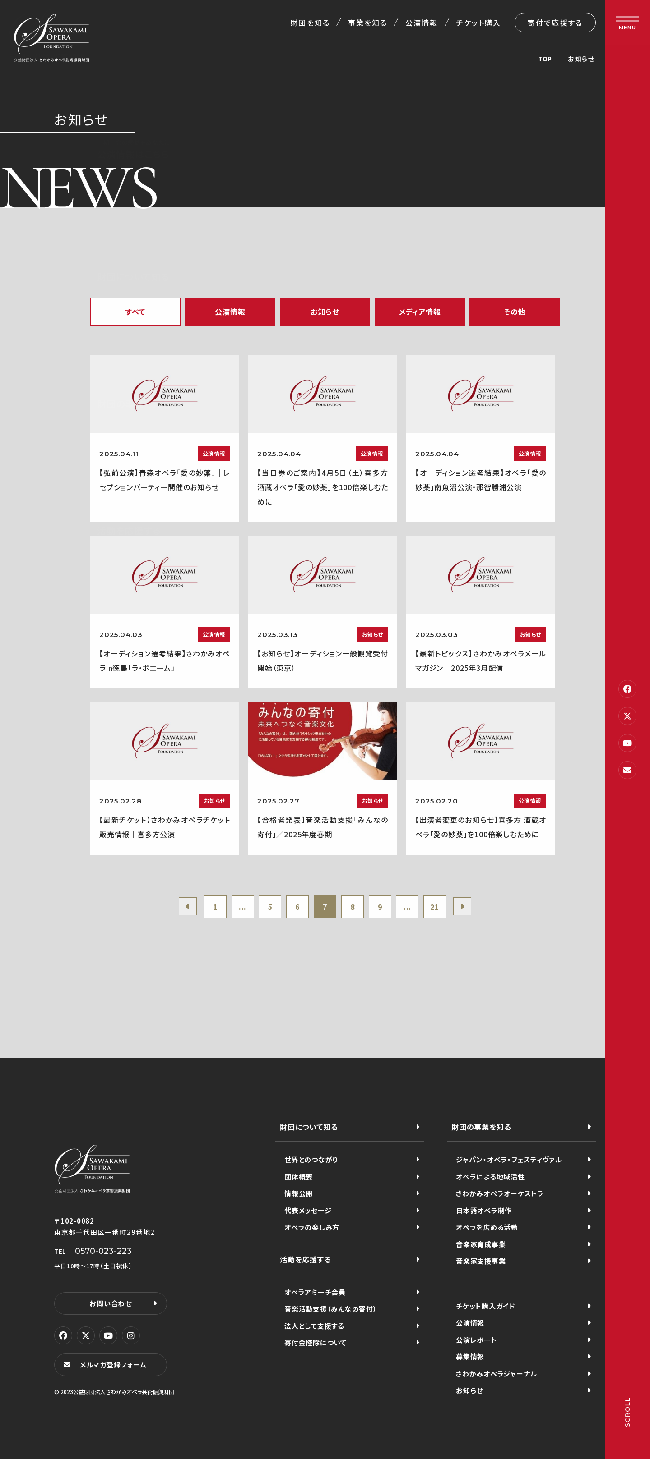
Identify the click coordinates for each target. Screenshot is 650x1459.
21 (434, 906)
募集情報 (470, 1356)
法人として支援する (314, 1326)
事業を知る (367, 22)
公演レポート (476, 1339)
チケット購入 (478, 22)
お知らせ (325, 311)
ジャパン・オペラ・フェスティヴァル (509, 1159)
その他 (514, 311)
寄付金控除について (315, 1342)
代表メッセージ (307, 1210)
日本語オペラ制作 (484, 1210)
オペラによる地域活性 (490, 1176)
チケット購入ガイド (485, 1306)
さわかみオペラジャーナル (496, 1373)
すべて (135, 311)
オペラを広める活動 (487, 1227)
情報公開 (298, 1193)
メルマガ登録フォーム (113, 1364)
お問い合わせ (110, 1303)
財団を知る (310, 22)
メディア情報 (420, 311)
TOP (545, 58)
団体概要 (298, 1176)
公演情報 (421, 22)
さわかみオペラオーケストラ (500, 1193)
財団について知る (309, 1126)
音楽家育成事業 (481, 1244)
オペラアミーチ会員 (315, 1292)
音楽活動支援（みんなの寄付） (330, 1308)
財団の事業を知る (481, 1126)
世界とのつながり (311, 1159)
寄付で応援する (555, 22)
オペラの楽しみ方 (311, 1227)
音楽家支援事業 (481, 1261)
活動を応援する (305, 1259)
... (242, 906)
